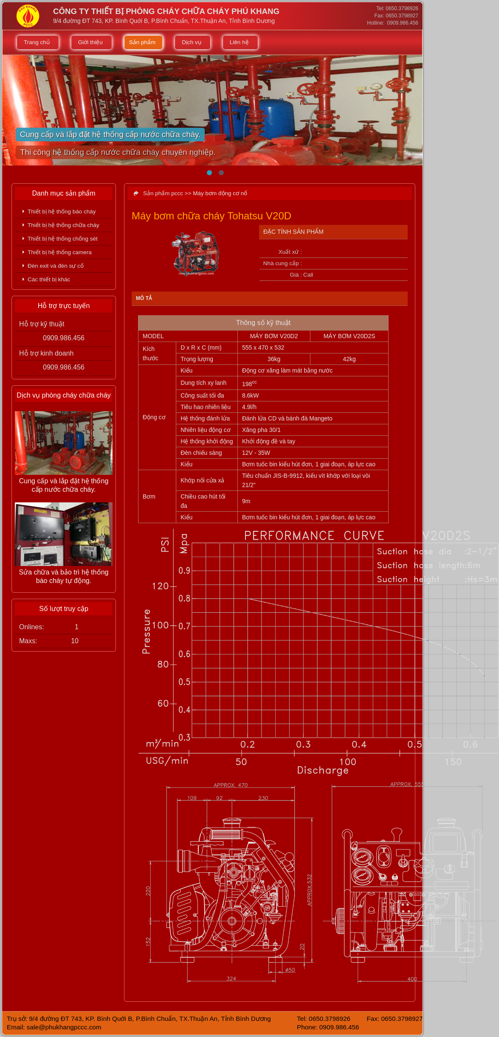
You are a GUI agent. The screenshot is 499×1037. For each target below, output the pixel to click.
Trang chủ (37, 42)
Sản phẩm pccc (163, 193)
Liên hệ (239, 42)
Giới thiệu (90, 42)
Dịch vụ (191, 42)
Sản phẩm (142, 42)
